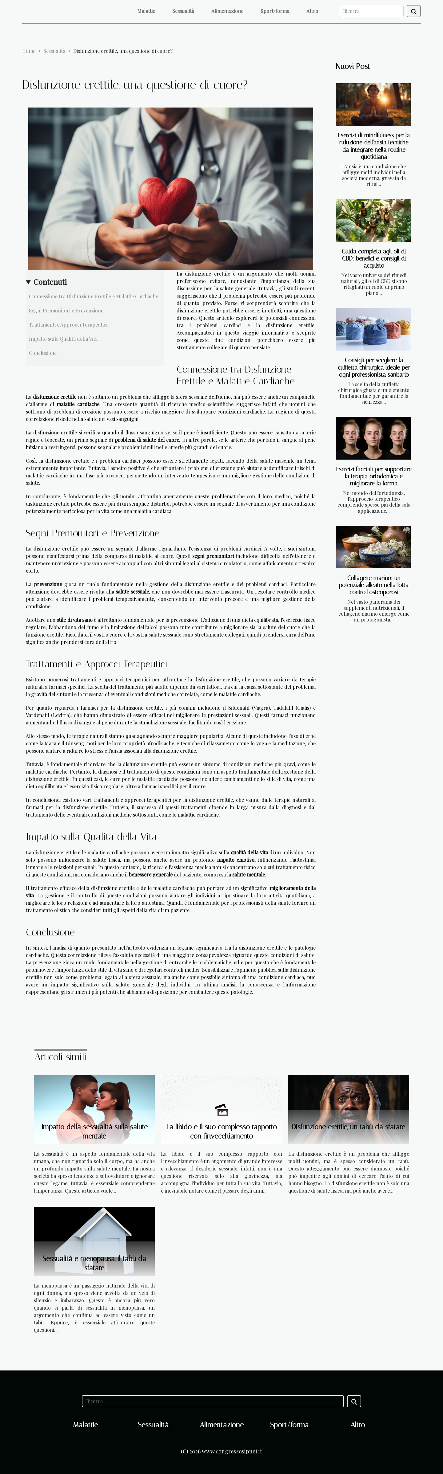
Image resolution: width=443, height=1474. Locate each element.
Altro (312, 11)
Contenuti (50, 282)
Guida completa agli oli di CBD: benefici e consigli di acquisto (374, 258)
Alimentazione (227, 11)
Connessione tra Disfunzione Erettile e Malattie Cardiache (93, 296)
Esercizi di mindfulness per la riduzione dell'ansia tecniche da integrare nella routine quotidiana (374, 146)
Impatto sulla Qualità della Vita (63, 338)
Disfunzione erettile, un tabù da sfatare (348, 1127)
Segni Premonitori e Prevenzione (66, 310)
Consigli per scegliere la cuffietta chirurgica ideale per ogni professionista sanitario (374, 367)
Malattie (146, 11)
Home (28, 51)
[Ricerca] (371, 11)
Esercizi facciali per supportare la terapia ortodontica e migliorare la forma (374, 476)
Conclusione (43, 353)
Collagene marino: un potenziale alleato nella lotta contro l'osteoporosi (374, 585)
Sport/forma (275, 11)
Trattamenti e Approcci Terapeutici (68, 324)
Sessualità (183, 11)
